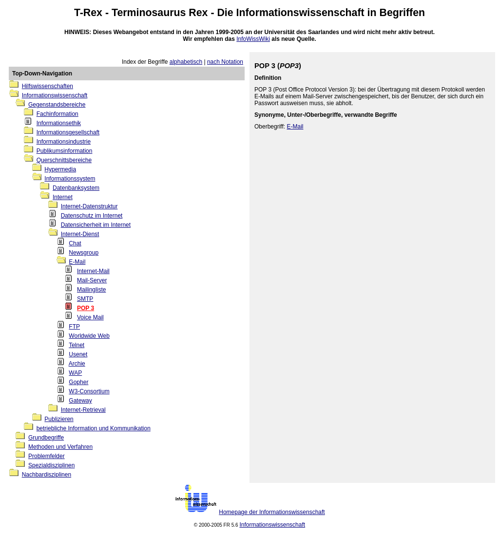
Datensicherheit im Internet (96, 224)
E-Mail (77, 261)
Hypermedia (60, 169)
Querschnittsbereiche (64, 160)
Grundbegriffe (46, 437)
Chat (75, 243)
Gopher (78, 382)
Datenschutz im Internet (92, 215)
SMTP (85, 298)
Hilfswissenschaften (47, 86)
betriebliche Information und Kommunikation (94, 428)
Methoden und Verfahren (60, 446)
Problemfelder (46, 456)
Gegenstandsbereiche (56, 104)
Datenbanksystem (76, 187)
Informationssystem (69, 178)
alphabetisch (186, 61)
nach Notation (225, 61)
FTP (74, 326)
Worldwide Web (89, 335)
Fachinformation (57, 113)
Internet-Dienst (80, 234)
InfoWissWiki (253, 39)
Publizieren (58, 419)
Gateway (80, 400)
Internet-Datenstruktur (89, 206)
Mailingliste (91, 289)
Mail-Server (92, 280)
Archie (77, 363)
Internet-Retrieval (83, 409)
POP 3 (85, 308)
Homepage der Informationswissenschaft (272, 512)
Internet (63, 197)
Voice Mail (90, 317)
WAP (75, 372)
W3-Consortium (89, 391)
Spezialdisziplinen (51, 465)
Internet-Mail (93, 271)
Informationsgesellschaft (68, 132)
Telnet (76, 345)
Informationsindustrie (64, 141)
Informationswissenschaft (300, 12)
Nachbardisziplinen (46, 474)
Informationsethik (59, 123)
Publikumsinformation (65, 150)
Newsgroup (83, 252)
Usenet (78, 354)
